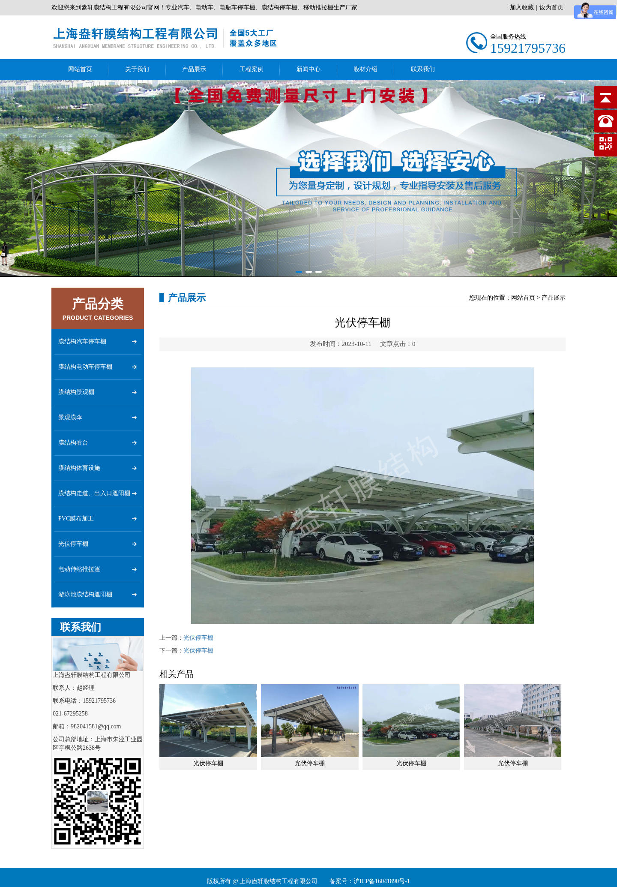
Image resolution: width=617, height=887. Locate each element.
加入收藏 (522, 7)
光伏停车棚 (198, 637)
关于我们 (137, 69)
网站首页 (80, 69)
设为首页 (551, 7)
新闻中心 (308, 69)
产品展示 (194, 69)
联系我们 (423, 69)
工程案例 (252, 69)
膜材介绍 (365, 69)
